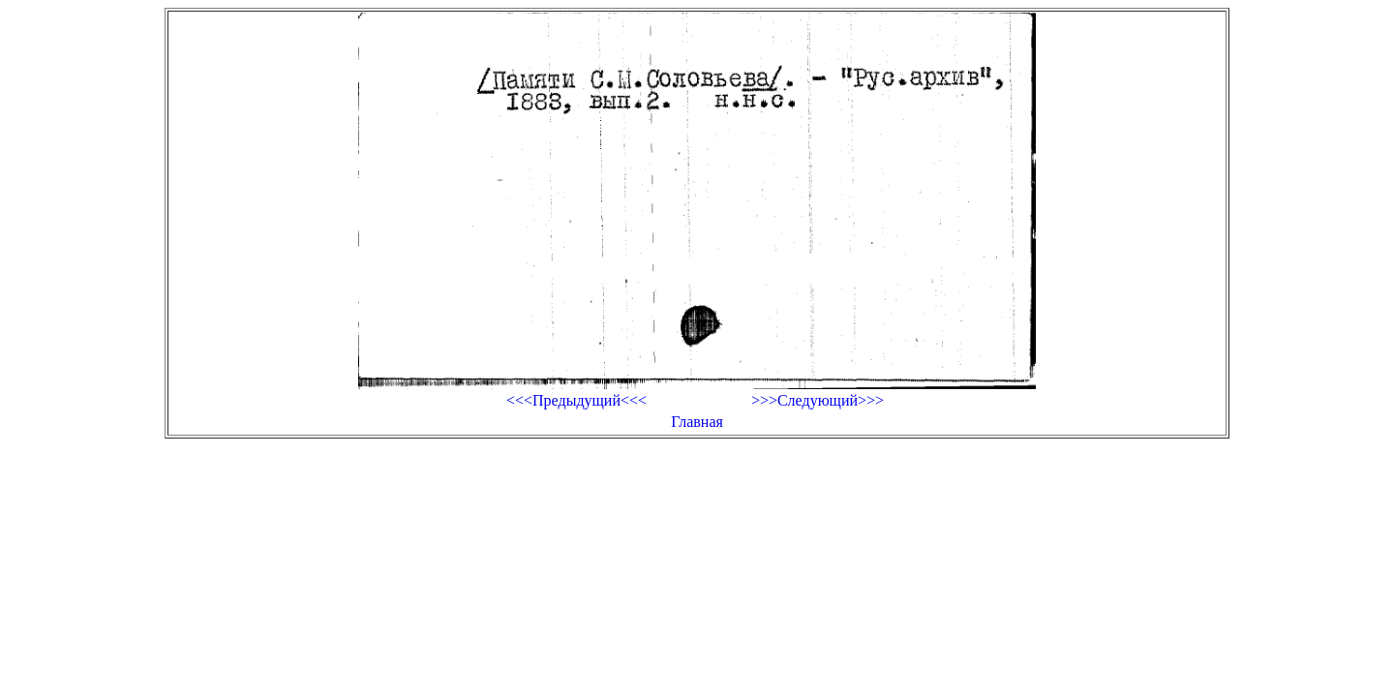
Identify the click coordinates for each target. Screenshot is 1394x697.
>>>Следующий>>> (817, 400)
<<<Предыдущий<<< (576, 400)
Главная (697, 421)
